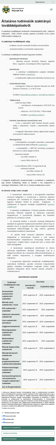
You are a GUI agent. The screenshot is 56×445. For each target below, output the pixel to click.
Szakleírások (30, 74)
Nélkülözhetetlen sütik (12, 415)
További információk (8, 411)
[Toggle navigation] (51, 9)
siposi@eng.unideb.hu (47, 95)
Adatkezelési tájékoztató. (17, 409)
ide (53, 78)
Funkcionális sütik (10, 419)
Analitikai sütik (9, 422)
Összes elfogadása (10, 442)
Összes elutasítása (10, 436)
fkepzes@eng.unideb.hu (29, 95)
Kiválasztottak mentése (11, 430)
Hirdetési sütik (9, 425)
